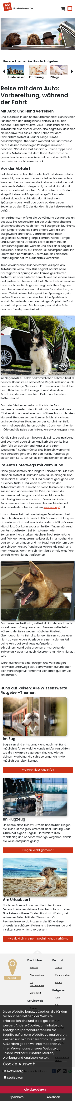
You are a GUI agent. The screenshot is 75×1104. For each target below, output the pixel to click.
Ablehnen (53, 1097)
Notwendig (13, 1071)
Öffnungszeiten (62, 975)
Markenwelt (35, 993)
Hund (57, 997)
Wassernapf (52, 507)
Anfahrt (58, 982)
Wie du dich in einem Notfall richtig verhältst (38, 938)
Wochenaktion (37, 975)
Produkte (34, 967)
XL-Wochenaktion (37, 984)
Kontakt (58, 967)
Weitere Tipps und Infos (38, 770)
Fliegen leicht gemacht (38, 850)
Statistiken (13, 1077)
